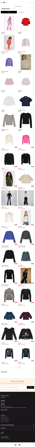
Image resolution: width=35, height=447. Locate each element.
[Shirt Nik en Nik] (9, 180)
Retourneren (2, 438)
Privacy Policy (3, 397)
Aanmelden (30, 387)
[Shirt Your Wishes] (9, 316)
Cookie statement (7, 438)
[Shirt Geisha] (9, 296)
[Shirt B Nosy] (9, 24)
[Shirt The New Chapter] (9, 44)
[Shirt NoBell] (26, 24)
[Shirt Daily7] (9, 102)
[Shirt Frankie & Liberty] (9, 277)
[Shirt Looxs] (9, 160)
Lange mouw (5, 8)
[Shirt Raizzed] (26, 122)
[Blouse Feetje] (26, 180)
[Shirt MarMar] (26, 257)
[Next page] (20, 367)
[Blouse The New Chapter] (26, 44)
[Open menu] (1, 2)
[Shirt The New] (9, 83)
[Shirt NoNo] (9, 141)
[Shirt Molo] (9, 335)
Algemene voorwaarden (5, 395)
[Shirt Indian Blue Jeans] (26, 102)
